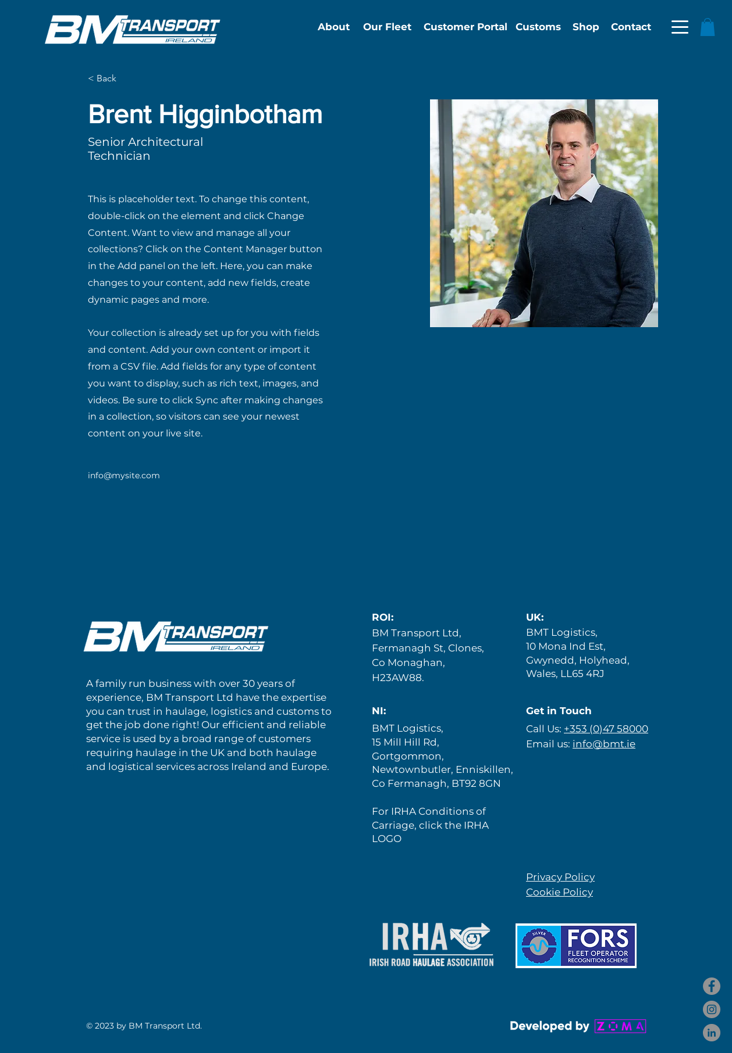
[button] (680, 27)
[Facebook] (711, 986)
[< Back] (111, 78)
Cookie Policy (559, 892)
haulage (185, 711)
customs (297, 711)
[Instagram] (711, 1009)
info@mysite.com (124, 475)
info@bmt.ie (604, 744)
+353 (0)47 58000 (606, 729)
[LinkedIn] (711, 1032)
